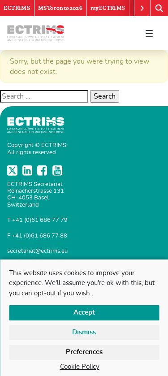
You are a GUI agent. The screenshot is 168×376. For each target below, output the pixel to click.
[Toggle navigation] (149, 33)
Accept (84, 312)
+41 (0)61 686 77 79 (40, 220)
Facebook (43, 170)
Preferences (84, 352)
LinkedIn (28, 170)
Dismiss (84, 332)
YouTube (58, 170)
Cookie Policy (79, 366)
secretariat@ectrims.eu (37, 251)
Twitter (13, 170)
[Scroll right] (142, 8)
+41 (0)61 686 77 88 (39, 236)
